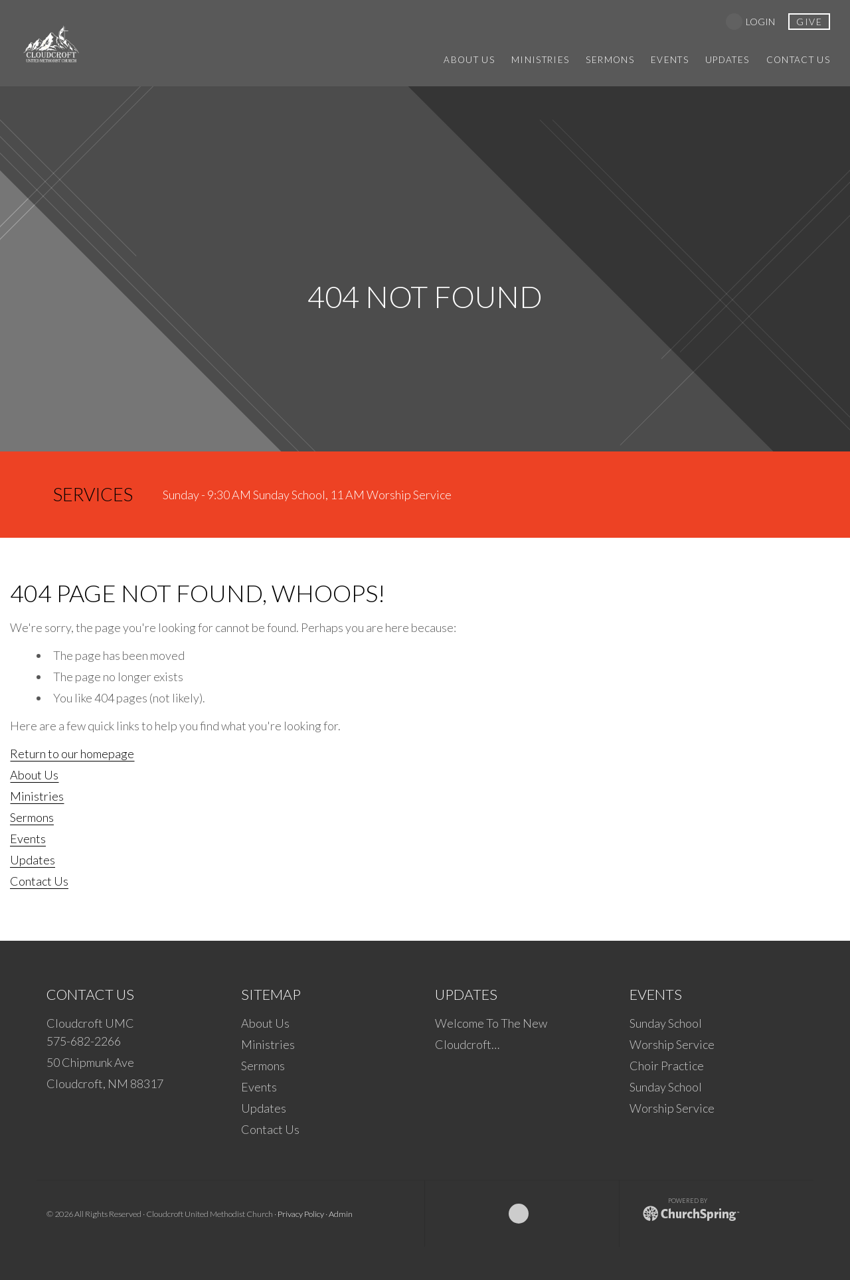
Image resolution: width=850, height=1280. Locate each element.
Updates (32, 859)
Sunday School (666, 1023)
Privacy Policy (301, 1214)
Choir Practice (667, 1065)
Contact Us (39, 881)
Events (28, 838)
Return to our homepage (72, 753)
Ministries (37, 796)
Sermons (32, 817)
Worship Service (672, 1044)
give (809, 21)
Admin (341, 1214)
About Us (34, 774)
